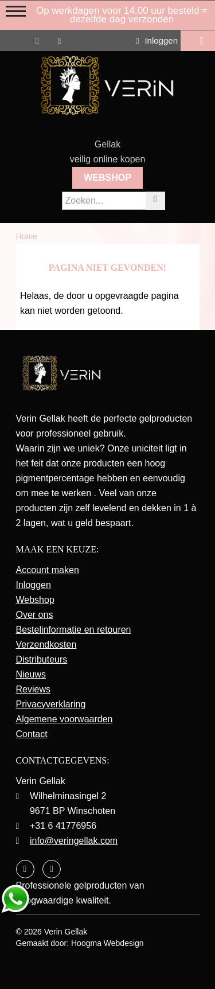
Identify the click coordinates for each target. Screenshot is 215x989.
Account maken (47, 570)
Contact (32, 734)
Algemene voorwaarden (64, 719)
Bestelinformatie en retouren (73, 629)
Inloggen (157, 40)
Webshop (107, 177)
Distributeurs (42, 659)
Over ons (34, 615)
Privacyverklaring (51, 704)
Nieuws (31, 674)
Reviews (33, 689)
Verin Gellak (65, 931)
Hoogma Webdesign (107, 943)
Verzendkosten (46, 644)
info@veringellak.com (74, 841)
